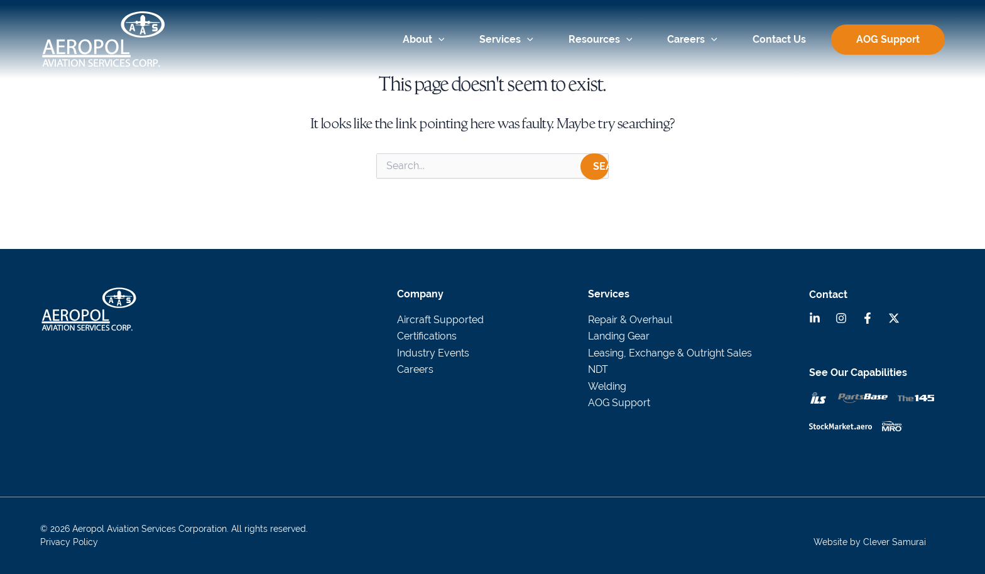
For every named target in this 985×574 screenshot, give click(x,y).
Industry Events (433, 353)
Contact (828, 295)
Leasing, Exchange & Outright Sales (670, 353)
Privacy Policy (69, 542)
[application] (438, 40)
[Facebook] (867, 318)
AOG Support (888, 40)
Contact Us (779, 39)
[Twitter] (894, 318)
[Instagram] (841, 318)
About (424, 39)
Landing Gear (619, 336)
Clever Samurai (894, 542)
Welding (607, 386)
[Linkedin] (814, 318)
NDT (598, 369)
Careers (692, 39)
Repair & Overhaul (630, 320)
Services (506, 39)
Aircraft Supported (440, 320)
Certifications (427, 336)
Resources (601, 39)
